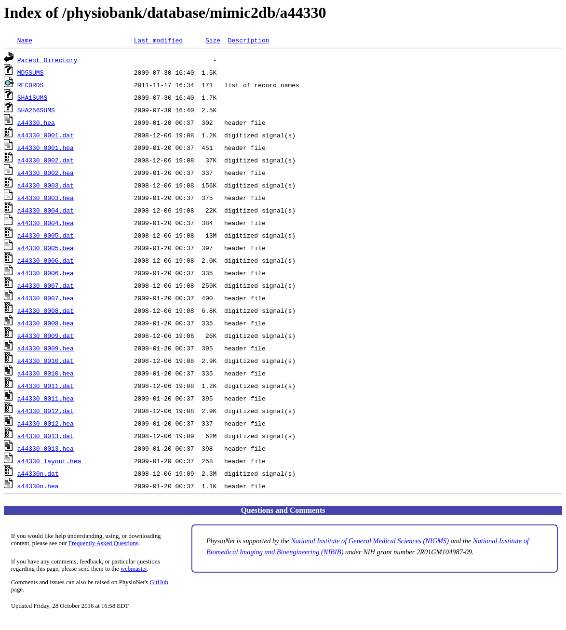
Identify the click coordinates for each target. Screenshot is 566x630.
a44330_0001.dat (45, 135)
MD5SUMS (30, 72)
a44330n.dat (38, 473)
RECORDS (30, 84)
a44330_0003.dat (45, 185)
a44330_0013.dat (45, 435)
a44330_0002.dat (45, 160)
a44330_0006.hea (45, 272)
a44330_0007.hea (45, 298)
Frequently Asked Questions (103, 543)
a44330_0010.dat (45, 360)
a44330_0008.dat (45, 310)
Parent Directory (47, 59)
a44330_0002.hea (45, 172)
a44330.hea (36, 122)
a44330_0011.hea (45, 398)
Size (212, 40)
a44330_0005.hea (45, 247)
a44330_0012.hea (45, 423)
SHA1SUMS (32, 97)
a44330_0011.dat (45, 385)
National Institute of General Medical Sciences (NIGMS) (370, 541)
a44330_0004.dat (45, 210)
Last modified (158, 40)
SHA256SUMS (36, 110)
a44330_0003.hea (45, 197)
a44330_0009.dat (45, 335)
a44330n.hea (38, 486)
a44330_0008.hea (45, 323)
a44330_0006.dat (45, 260)
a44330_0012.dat (45, 410)
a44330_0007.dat (45, 285)
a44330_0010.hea (45, 373)
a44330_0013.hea (45, 448)
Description (249, 40)
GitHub (159, 582)
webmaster (134, 568)
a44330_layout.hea (49, 460)
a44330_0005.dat (45, 235)
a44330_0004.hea (45, 222)
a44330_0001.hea (45, 147)
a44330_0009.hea (45, 348)
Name (24, 40)
